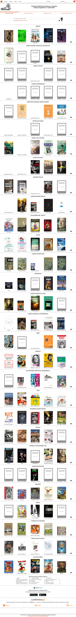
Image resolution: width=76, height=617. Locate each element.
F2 (70, 1)
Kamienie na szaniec (19, 581)
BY (58, 1)
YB (56, 1)
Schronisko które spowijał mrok (50, 583)
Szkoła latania (33, 580)
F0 (65, 1)
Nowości (5, 1)
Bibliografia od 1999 (47, 13)
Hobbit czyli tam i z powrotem (50, 580)
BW (54, 1)
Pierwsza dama (33, 581)
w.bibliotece (32, 602)
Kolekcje (25, 20)
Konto (20, 1)
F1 (67, 1)
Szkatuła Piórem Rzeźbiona (66, 13)
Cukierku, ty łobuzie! (33, 583)
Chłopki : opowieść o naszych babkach (36, 579)
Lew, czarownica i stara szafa (35, 582)
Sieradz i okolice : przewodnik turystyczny (21, 580)
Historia (10, 1)
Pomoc (15, 1)
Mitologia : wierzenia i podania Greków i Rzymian (22, 579)
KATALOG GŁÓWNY (9, 13)
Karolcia (47, 581)
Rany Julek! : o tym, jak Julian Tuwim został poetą (52, 579)
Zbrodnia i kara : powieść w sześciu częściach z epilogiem (24, 583)
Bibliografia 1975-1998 (28, 13)
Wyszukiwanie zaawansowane (18, 20)
